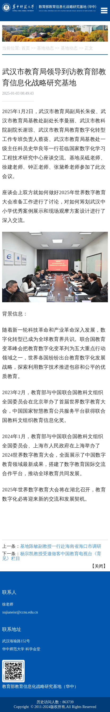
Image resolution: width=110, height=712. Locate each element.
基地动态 (45, 48)
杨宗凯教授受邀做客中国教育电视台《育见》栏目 (51, 556)
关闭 (99, 566)
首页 (25, 48)
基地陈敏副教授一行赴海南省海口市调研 (60, 546)
